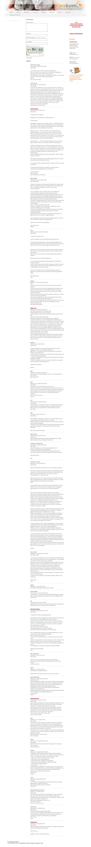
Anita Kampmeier (34, 700)
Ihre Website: (29, 43)
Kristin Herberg (34, 110)
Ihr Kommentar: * (30, 22)
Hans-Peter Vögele (35, 610)
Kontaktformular (73, 41)
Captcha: (32, 47)
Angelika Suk (33, 823)
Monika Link (33, 309)
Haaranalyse (37, 844)
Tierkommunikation (30, 844)
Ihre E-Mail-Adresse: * (36, 39)
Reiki (42, 844)
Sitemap (17, 843)
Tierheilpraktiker (22, 844)
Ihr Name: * (28, 35)
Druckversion (10, 843)
